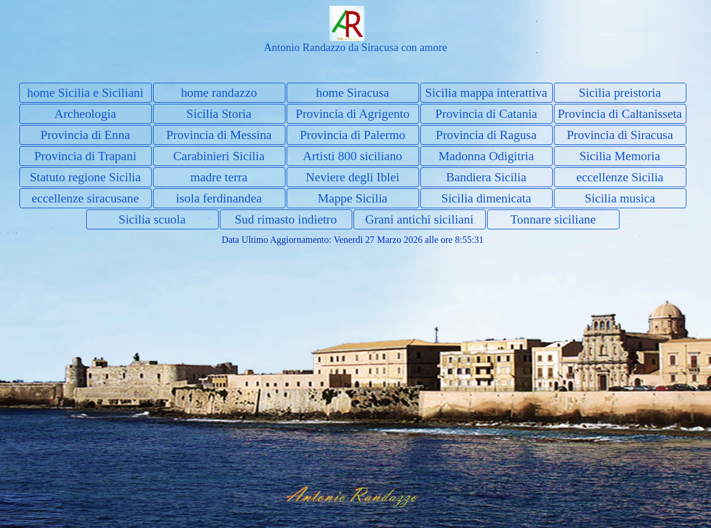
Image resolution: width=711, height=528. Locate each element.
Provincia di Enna (85, 135)
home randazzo (219, 93)
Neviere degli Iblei (353, 177)
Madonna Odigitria (486, 156)
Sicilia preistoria (620, 93)
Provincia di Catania (486, 114)
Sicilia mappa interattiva (486, 93)
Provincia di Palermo (352, 135)
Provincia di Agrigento (352, 114)
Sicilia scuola (151, 219)
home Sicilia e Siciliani (85, 93)
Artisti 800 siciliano (352, 156)
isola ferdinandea (218, 198)
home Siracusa (352, 93)
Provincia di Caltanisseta (619, 114)
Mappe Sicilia (352, 198)
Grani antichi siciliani (419, 219)
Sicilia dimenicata (486, 198)
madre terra (219, 177)
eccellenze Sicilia (620, 177)
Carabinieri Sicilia (219, 156)
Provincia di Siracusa (620, 135)
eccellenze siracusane (85, 198)
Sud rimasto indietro (285, 219)
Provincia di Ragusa (486, 135)
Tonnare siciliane (553, 219)
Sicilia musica (619, 198)
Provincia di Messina (218, 135)
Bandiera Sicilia (486, 177)
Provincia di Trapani (85, 156)
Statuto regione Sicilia (85, 177)
